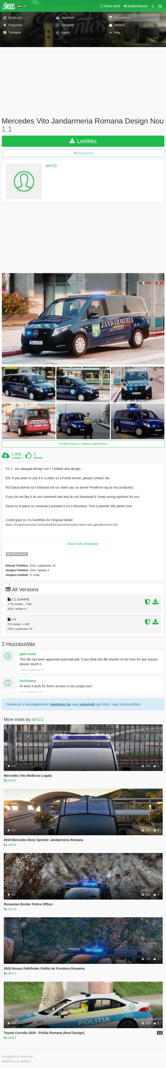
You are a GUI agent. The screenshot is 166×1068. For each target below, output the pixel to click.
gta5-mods (28, 654)
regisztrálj (87, 704)
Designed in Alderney (17, 1056)
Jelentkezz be (60, 704)
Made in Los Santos (16, 1061)
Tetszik (38, 457)
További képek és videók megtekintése (83, 443)
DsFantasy (28, 681)
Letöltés (83, 141)
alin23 (51, 166)
